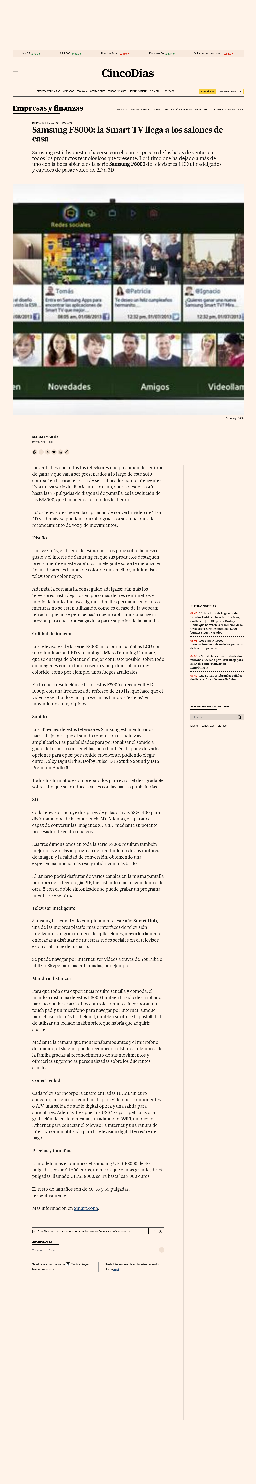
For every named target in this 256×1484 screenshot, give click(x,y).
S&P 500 (65, 53)
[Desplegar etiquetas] (161, 1250)
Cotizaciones (97, 91)
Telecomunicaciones (137, 109)
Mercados (68, 91)
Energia (156, 109)
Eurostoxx (208, 726)
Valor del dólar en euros (207, 53)
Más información (43, 1269)
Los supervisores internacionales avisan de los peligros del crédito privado (216, 644)
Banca (118, 109)
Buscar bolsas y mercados (209, 706)
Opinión (154, 91)
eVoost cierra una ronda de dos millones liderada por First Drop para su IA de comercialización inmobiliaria (216, 661)
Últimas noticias (138, 91)
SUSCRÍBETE (207, 91)
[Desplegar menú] (15, 73)
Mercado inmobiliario (195, 109)
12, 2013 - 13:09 (44, 442)
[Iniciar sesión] (231, 91)
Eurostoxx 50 (156, 53)
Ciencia (53, 1250)
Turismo (216, 109)
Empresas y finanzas (48, 91)
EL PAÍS (167, 90)
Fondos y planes (117, 91)
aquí (116, 1269)
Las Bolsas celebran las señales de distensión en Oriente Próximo (216, 677)
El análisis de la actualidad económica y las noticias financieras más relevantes (84, 1231)
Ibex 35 (26, 53)
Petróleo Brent (109, 53)
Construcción (172, 109)
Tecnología (38, 1250)
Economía (82, 91)
